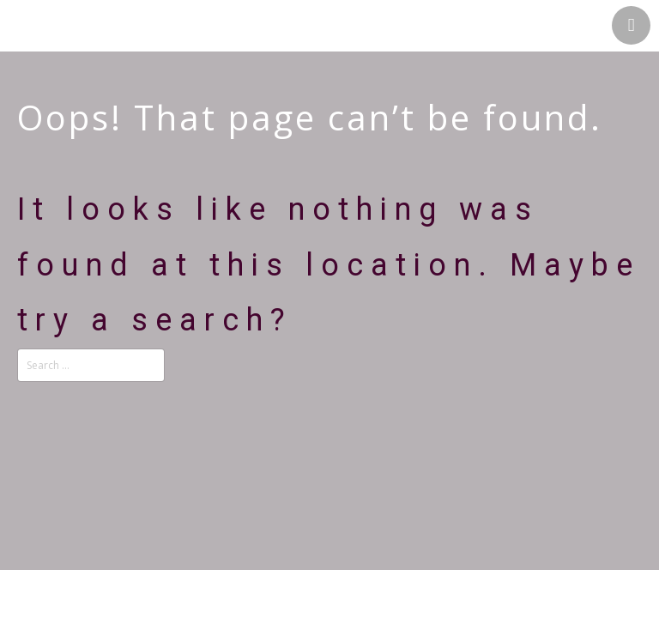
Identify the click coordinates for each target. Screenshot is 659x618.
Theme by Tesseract (319, 601)
